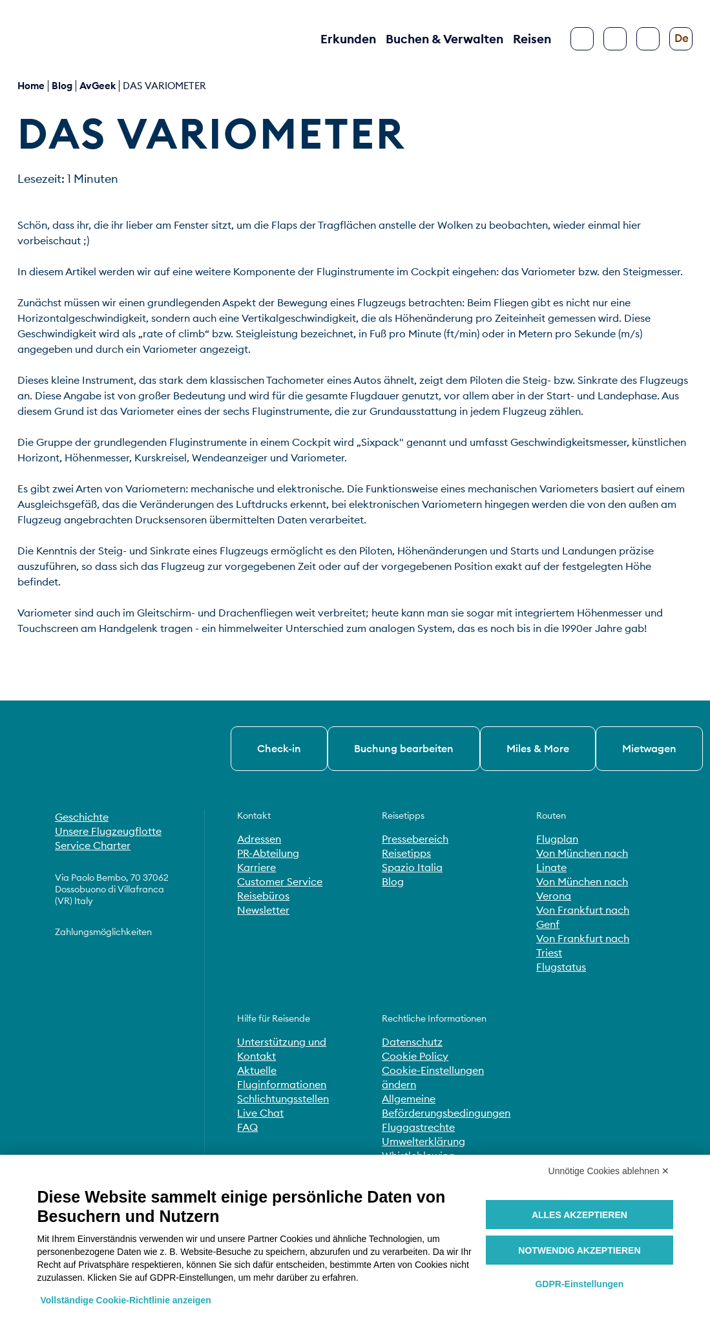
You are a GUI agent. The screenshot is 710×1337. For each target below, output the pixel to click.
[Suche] (615, 38)
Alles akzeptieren (579, 1215)
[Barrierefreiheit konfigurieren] (648, 38)
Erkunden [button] (348, 39)
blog (62, 85)
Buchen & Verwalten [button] (444, 39)
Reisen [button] (532, 39)
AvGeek (97, 85)
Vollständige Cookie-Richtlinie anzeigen (126, 1300)
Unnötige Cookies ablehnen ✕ (609, 1171)
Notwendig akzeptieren (579, 1250)
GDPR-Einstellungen (579, 1284)
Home (31, 85)
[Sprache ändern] (681, 38)
